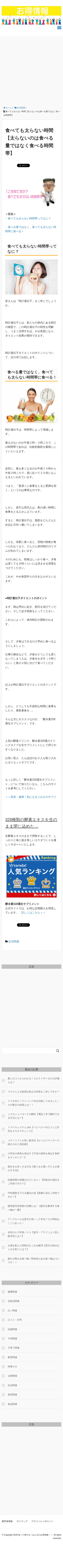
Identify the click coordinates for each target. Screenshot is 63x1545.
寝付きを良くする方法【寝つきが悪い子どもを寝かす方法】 (33, 1168)
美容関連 (12, 1394)
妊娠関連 (12, 1329)
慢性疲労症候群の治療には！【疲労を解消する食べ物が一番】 (33, 1208)
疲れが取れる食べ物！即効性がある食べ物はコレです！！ (33, 1260)
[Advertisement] (31, 70)
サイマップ (22, 1521)
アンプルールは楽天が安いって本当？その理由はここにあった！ (33, 1221)
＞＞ (33, 912)
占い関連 (12, 1310)
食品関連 (12, 1404)
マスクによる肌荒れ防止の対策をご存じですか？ (33, 1091)
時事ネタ (12, 1366)
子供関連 (12, 1338)
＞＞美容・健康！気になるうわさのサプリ (30, 796)
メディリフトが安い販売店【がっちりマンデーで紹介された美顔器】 (33, 1142)
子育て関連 (13, 1347)
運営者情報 (7, 1521)
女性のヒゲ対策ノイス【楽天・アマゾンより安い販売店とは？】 (33, 1234)
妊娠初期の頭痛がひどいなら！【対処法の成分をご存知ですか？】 (33, 1181)
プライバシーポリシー (42, 1521)
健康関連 (12, 1291)
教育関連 (12, 1357)
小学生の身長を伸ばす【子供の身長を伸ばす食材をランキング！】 (33, 1155)
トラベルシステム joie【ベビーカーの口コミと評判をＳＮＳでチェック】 (33, 1129)
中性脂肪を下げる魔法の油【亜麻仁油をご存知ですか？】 (33, 1195)
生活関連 (13, 941)
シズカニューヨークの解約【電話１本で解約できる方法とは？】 (33, 1116)
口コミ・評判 (15, 1319)
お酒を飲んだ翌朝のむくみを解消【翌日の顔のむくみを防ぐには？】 (33, 1247)
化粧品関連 (13, 1301)
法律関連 (12, 1375)
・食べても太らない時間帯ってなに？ (28, 218)
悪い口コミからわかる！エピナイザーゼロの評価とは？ (33, 1080)
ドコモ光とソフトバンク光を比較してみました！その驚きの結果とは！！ (33, 1103)
